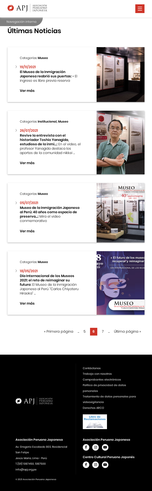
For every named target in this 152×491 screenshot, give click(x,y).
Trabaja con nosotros (97, 374)
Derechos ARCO (93, 408)
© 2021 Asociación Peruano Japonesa (35, 479)
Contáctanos (92, 368)
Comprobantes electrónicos (102, 379)
